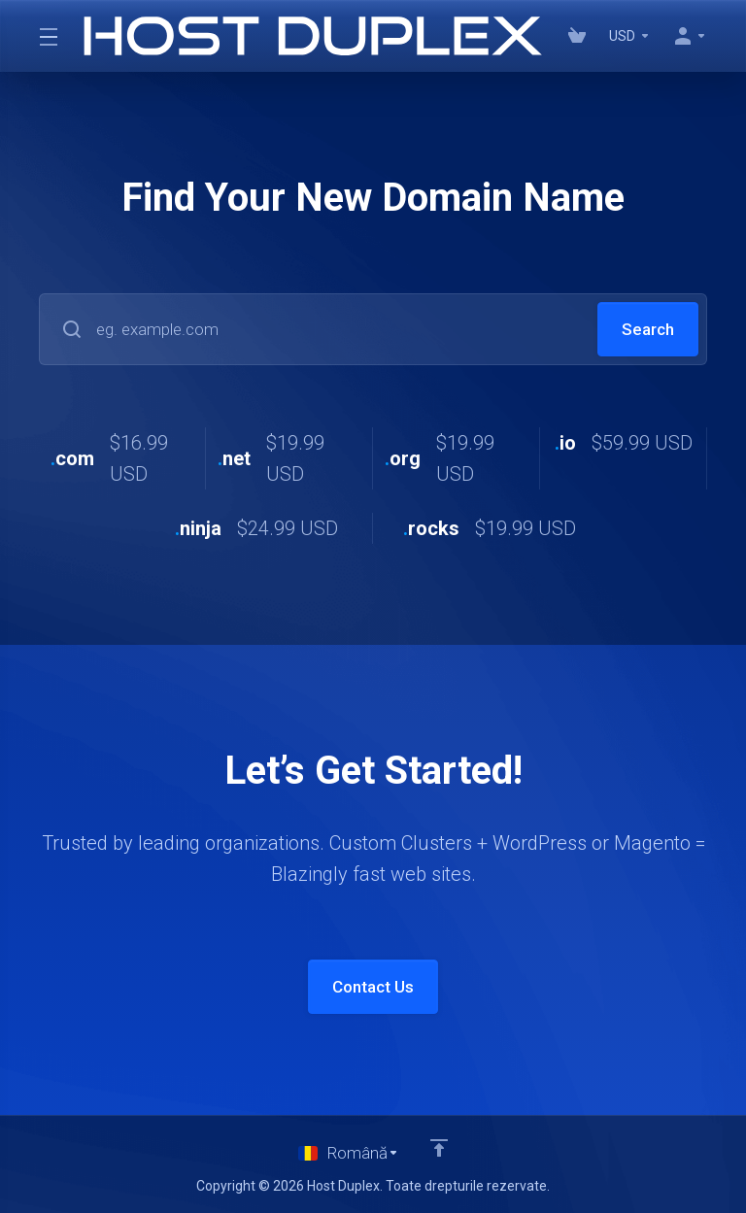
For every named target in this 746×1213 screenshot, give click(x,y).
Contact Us (373, 986)
